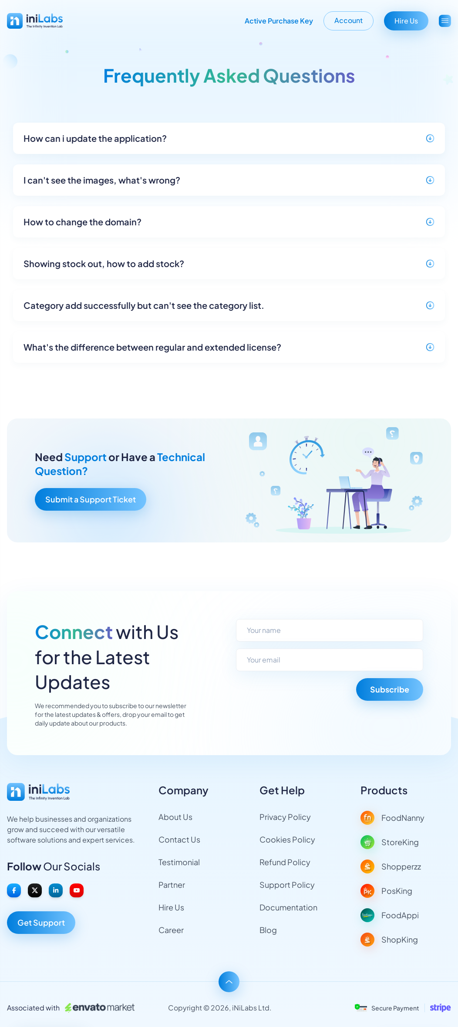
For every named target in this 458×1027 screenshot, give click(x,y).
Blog (268, 930)
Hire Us (406, 20)
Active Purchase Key (279, 20)
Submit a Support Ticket (90, 499)
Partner (171, 885)
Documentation (288, 907)
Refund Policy (284, 862)
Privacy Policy (285, 817)
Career (171, 930)
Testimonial (179, 862)
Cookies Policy (287, 839)
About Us (175, 817)
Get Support (41, 922)
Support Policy (287, 885)
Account (348, 20)
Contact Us (179, 839)
